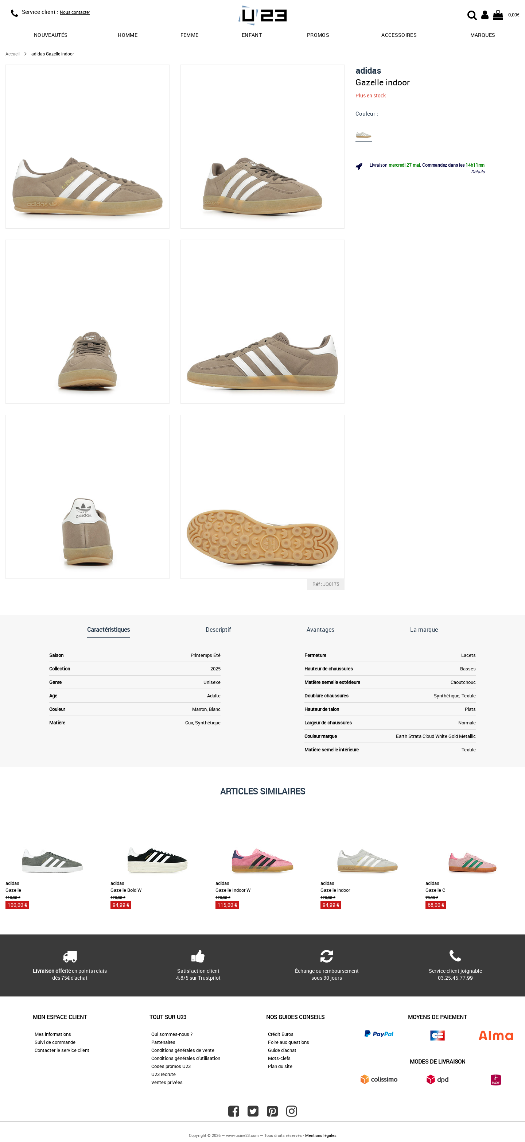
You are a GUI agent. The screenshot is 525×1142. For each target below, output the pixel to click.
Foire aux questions (288, 1042)
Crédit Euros (280, 1034)
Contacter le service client (62, 1050)
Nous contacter (75, 12)
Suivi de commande (55, 1042)
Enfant (252, 34)
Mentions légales (321, 1135)
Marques (482, 34)
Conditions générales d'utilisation (185, 1058)
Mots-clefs (279, 1058)
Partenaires (163, 1042)
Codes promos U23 (171, 1066)
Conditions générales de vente (182, 1050)
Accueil (12, 54)
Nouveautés (51, 34)
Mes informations (53, 1034)
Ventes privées (167, 1082)
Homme (127, 34)
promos (318, 34)
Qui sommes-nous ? (171, 1034)
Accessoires (399, 34)
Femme (189, 34)
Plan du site (280, 1066)
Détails (478, 171)
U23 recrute (163, 1074)
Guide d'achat (282, 1050)
